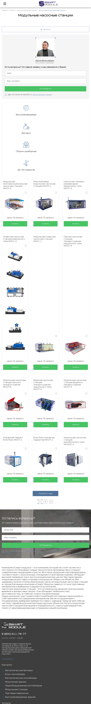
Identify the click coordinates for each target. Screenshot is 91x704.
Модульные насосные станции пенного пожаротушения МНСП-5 (14, 346)
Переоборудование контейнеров (23, 649)
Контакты (8, 690)
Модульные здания (15, 645)
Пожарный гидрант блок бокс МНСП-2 (13, 402)
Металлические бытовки (19, 634)
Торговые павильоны (16, 657)
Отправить (45, 89)
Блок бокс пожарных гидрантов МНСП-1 (44, 402)
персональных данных (42, 95)
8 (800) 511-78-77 (14, 597)
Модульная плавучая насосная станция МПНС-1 (44, 202)
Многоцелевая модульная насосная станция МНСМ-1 (44, 147)
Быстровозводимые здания (20, 660)
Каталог (7, 628)
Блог (5, 686)
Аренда (9, 676)
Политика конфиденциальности (56, 699)
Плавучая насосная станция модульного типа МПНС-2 (14, 202)
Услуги (6, 666)
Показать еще (45, 457)
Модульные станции (16, 653)
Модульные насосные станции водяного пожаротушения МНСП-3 (75, 346)
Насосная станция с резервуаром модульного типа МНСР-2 (74, 148)
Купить (15, 187)
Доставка (10, 672)
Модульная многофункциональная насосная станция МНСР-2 (15, 148)
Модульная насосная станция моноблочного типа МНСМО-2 (75, 404)
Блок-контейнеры (15, 637)
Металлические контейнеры (21, 641)
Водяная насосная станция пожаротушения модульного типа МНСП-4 (43, 348)
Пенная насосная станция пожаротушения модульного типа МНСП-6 (73, 204)
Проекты (7, 682)
